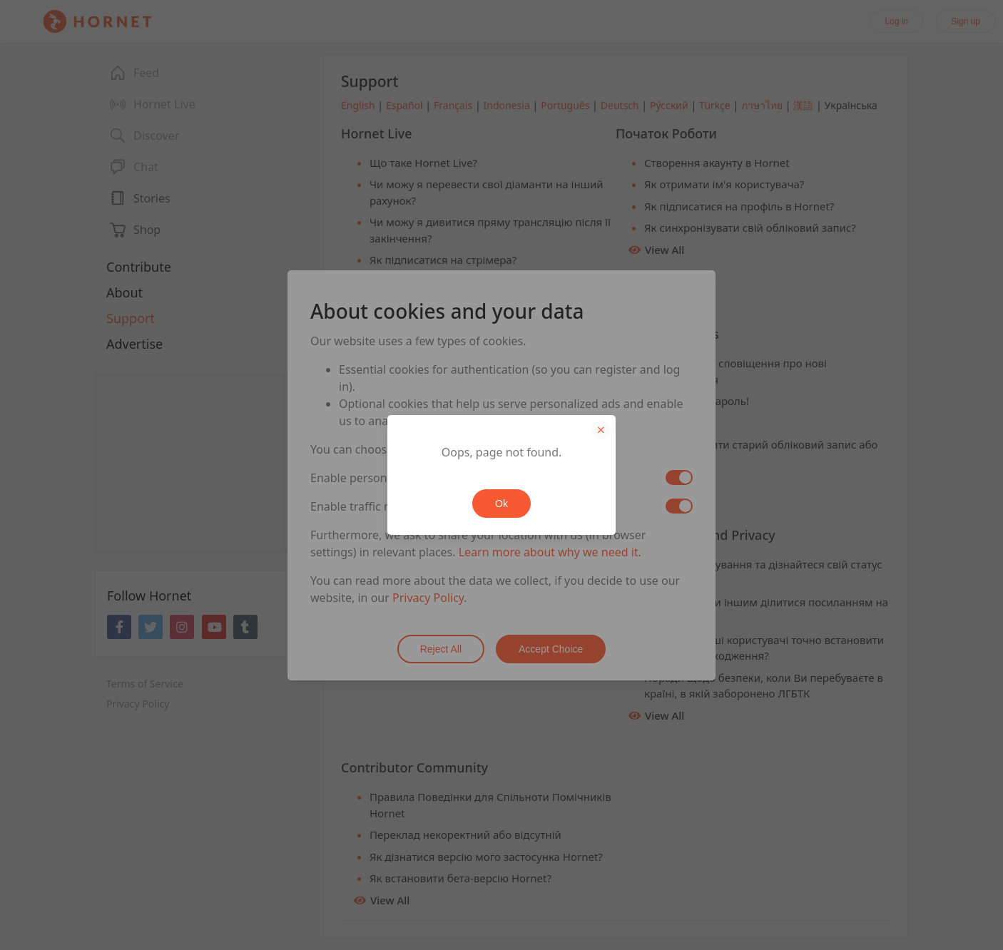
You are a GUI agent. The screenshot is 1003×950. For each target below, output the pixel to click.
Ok (501, 503)
